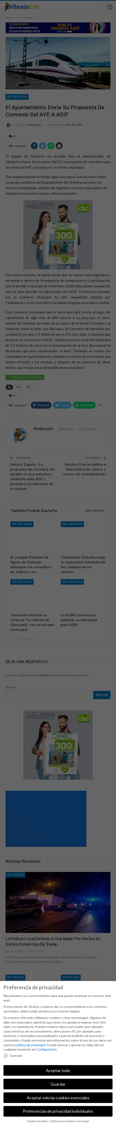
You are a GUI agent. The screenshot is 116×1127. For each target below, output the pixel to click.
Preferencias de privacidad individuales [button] (58, 1111)
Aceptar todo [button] (58, 1070)
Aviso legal (83, 1121)
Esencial (12, 1055)
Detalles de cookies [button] (38, 1121)
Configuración (46, 1049)
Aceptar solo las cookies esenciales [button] (58, 1097)
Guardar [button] (58, 1084)
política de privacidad (30, 1045)
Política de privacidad (63, 1121)
